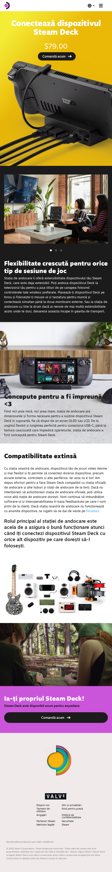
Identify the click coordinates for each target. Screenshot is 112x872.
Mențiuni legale (45, 824)
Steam (65, 824)
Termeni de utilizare (43, 810)
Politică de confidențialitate (71, 816)
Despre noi (42, 805)
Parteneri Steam (45, 821)
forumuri (92, 511)
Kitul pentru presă (72, 808)
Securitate (68, 821)
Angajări (41, 814)
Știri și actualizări (71, 805)
